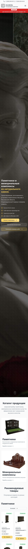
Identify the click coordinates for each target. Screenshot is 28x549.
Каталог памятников (10, 220)
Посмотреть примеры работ (14, 229)
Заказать (7, 537)
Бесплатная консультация (14, 224)
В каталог (14, 508)
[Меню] (25, 5)
